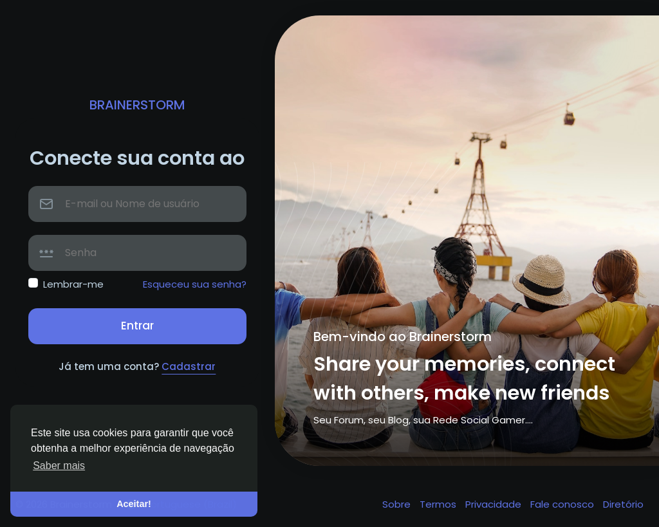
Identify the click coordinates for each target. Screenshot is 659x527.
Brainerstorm (137, 105)
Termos (439, 504)
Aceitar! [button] (133, 504)
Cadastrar (189, 366)
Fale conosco (563, 504)
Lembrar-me (73, 284)
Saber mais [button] (59, 465)
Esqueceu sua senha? (194, 284)
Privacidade (494, 504)
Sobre (397, 504)
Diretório (623, 504)
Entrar (137, 325)
